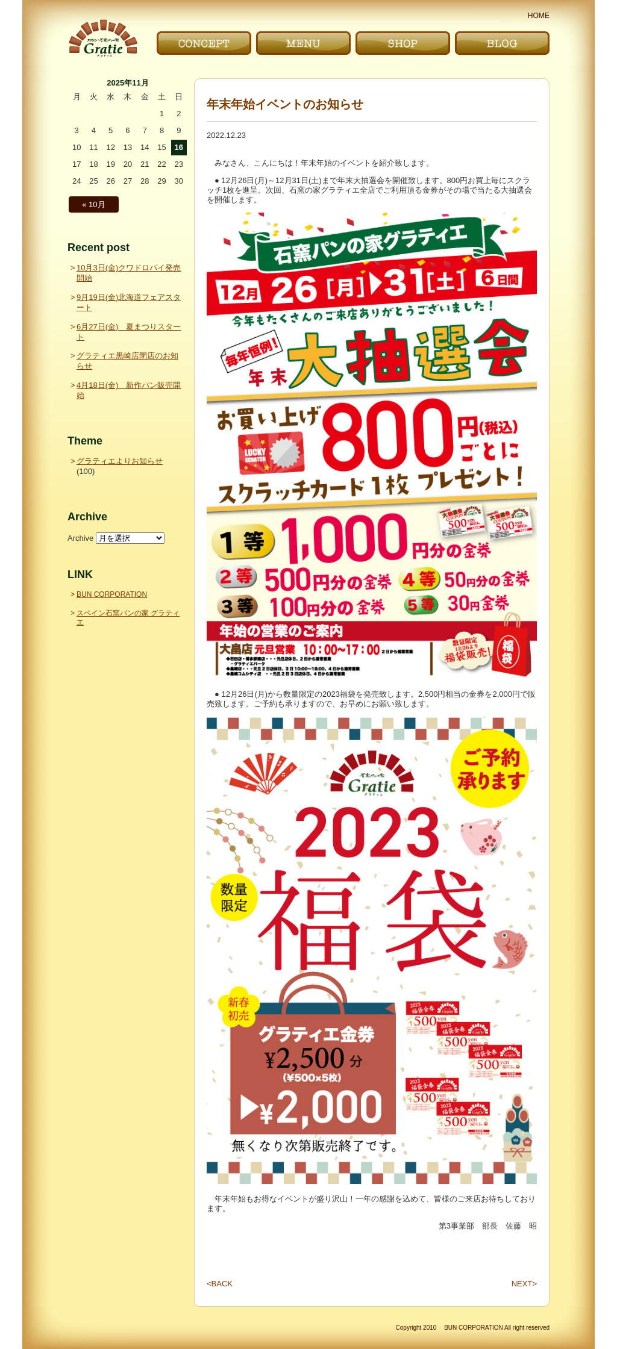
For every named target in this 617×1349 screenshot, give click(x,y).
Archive (80, 538)
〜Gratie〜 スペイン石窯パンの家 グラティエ (102, 38)
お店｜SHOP (402, 43)
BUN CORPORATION (112, 594)
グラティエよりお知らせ (120, 461)
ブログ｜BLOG (502, 43)
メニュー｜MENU (303, 43)
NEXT (524, 1284)
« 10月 (93, 204)
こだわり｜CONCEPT (204, 43)
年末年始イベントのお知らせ (285, 104)
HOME (539, 15)
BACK (220, 1284)
